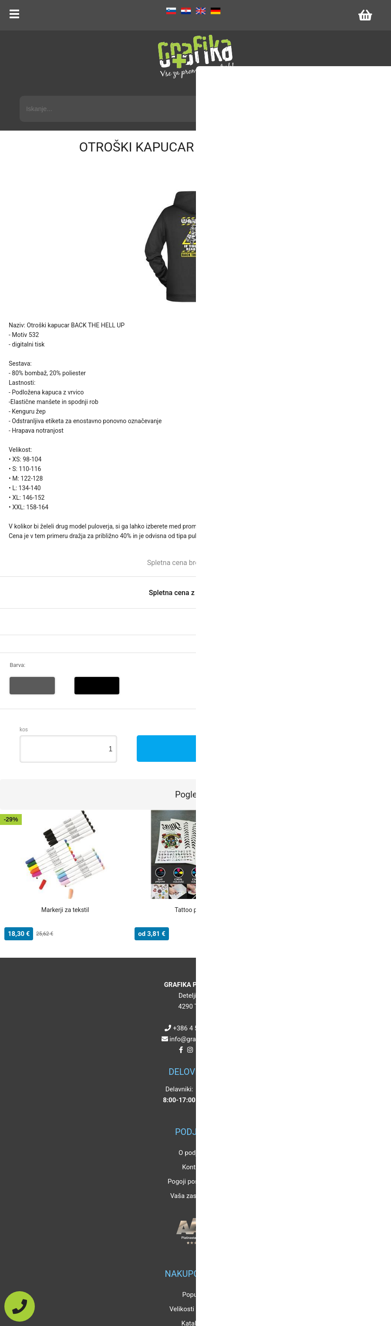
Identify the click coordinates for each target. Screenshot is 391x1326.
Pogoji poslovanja (193, 1181)
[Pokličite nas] (19, 1306)
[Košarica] (364, 15)
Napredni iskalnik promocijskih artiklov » (314, 88)
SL (171, 11)
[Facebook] (181, 1050)
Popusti (193, 1295)
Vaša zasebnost (193, 1196)
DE (215, 11)
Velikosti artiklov (193, 1309)
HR (186, 11)
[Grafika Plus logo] (195, 56)
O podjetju (193, 1153)
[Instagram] (190, 1050)
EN (201, 11)
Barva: (17, 665)
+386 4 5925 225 (197, 1028)
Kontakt (193, 1167)
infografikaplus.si (197, 1039)
